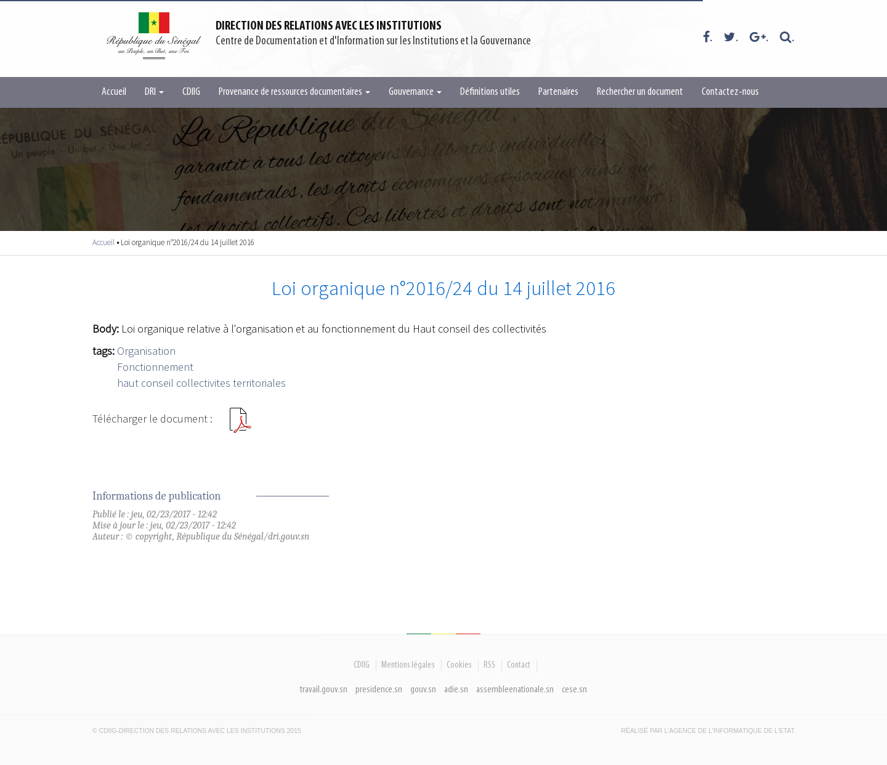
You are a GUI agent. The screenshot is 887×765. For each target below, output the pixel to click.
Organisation (146, 351)
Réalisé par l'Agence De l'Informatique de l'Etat (708, 730)
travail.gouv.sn (323, 689)
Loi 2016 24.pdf (240, 425)
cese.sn (574, 689)
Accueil (114, 92)
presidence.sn (378, 689)
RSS (489, 665)
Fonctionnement (155, 367)
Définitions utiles (490, 92)
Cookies (459, 665)
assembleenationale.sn (515, 689)
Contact (518, 665)
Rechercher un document (640, 92)
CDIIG (191, 92)
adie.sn (456, 689)
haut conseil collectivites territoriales (201, 383)
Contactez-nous (730, 92)
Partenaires (558, 92)
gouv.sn (423, 689)
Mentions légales (408, 665)
